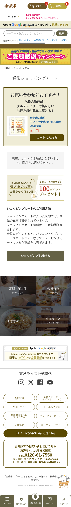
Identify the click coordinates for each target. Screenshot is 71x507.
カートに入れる (47, 137)
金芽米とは (40, 40)
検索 (61, 33)
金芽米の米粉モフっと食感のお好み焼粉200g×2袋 (45, 122)
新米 (21, 40)
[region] (43, 41)
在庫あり (29, 40)
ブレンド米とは (55, 40)
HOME (7, 68)
